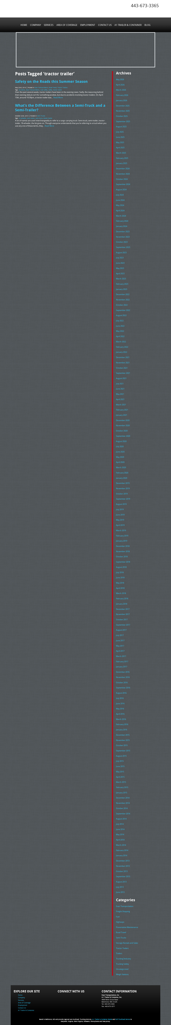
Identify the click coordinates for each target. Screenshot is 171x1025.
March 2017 (121, 654)
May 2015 (120, 769)
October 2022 (122, 304)
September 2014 (123, 811)
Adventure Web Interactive (118, 1023)
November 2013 (123, 863)
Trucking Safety (122, 961)
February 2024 (122, 220)
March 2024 (121, 215)
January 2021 (121, 414)
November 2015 (123, 738)
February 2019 (122, 534)
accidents (22, 90)
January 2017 (121, 664)
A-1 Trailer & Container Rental (102, 1016)
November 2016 (123, 675)
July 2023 (120, 257)
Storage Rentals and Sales (127, 940)
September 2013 (123, 873)
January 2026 (121, 100)
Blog (147, 24)
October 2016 (122, 680)
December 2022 (122, 293)
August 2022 (121, 314)
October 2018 (122, 555)
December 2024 (122, 168)
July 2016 (120, 696)
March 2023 (121, 278)
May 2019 (120, 518)
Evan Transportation (41, 87)
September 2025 (123, 121)
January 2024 (121, 225)
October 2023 (122, 241)
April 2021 (120, 398)
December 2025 (122, 105)
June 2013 (120, 889)
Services (49, 24)
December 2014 (122, 795)
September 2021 (123, 372)
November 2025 (123, 110)
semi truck (39, 118)
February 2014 (122, 847)
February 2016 (122, 722)
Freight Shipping (123, 908)
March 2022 (121, 340)
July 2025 (120, 131)
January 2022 (121, 351)
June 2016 (120, 701)
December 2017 (122, 607)
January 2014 (121, 852)
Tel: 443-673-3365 (108, 1001)
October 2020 (122, 429)
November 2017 (123, 612)
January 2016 (121, 727)
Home (24, 24)
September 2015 (123, 748)
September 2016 (123, 685)
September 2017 (123, 623)
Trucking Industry (123, 955)
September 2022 (123, 309)
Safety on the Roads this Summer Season (51, 81)
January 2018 (121, 602)
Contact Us (104, 24)
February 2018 (122, 596)
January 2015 (121, 790)
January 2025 (121, 163)
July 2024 (120, 194)
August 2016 (121, 690)
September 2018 (123, 560)
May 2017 (120, 643)
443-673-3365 (145, 6)
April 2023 (120, 272)
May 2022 (120, 330)
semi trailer (31, 118)
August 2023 (121, 251)
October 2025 (122, 116)
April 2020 (120, 461)
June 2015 (120, 764)
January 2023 (121, 288)
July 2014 (120, 821)
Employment (87, 24)
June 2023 (120, 262)
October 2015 (122, 743)
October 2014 (122, 805)
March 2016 (121, 717)
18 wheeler (22, 118)
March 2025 (121, 152)
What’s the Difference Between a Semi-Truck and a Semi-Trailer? (60, 107)
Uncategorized (122, 966)
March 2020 (121, 466)
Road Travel (53, 87)
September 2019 (123, 497)
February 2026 (122, 95)
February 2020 (122, 471)
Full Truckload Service (122, 1016)
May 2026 (120, 79)
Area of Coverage (66, 24)
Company (35, 24)
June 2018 (120, 575)
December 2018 (122, 544)
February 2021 (122, 408)
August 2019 (121, 502)
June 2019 (120, 513)
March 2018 (121, 591)
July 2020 (120, 445)
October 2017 (122, 617)
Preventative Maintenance (127, 924)
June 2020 (120, 450)
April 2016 (120, 711)
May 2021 (120, 393)
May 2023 (120, 267)
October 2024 (122, 178)
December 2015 (122, 732)
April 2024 (120, 210)
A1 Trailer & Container (127, 24)
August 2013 (121, 879)
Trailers (119, 950)
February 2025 (122, 157)
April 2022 (120, 335)
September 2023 (123, 246)
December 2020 (122, 419)
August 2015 (121, 753)
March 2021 (121, 403)
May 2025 (120, 142)
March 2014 (121, 842)
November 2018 (123, 549)
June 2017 (120, 638)
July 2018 (120, 570)
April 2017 (120, 649)
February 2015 (122, 785)
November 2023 (123, 236)
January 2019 (121, 539)
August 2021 (121, 377)
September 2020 (123, 434)
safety (50, 90)
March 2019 (121, 528)
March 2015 (121, 779)
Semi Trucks (41, 115)
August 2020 (121, 440)
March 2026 (121, 90)
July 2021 (120, 382)
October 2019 (122, 492)
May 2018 (120, 581)
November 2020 (123, 424)
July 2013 (120, 884)
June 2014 (120, 826)
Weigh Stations (122, 971)
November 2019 (123, 487)
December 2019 (122, 481)
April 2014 (120, 837)
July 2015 (120, 758)
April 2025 (120, 147)
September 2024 (123, 184)
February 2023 (122, 283)
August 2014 (121, 816)
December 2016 (122, 670)
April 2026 (120, 84)
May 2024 (120, 204)
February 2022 (122, 346)
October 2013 (122, 868)
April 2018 (120, 586)
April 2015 (120, 774)
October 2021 (122, 366)
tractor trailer (57, 90)
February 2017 (122, 659)
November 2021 (123, 361)
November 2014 (123, 800)
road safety (44, 90)
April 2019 (120, 523)
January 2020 (121, 476)
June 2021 (120, 387)
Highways (120, 919)
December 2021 (122, 356)
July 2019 (120, 508)
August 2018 (121, 565)
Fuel (118, 913)
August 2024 (121, 189)
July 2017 (120, 633)
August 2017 (121, 628)
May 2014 (120, 831)
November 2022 (123, 299)
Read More (58, 97)
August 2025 (121, 126)
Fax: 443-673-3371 (108, 1003)
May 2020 (120, 455)
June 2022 (120, 325)
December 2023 (122, 231)
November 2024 (123, 173)
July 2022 (120, 319)
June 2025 (120, 137)
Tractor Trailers (62, 87)
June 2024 (120, 199)
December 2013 (122, 858)
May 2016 (120, 706)
